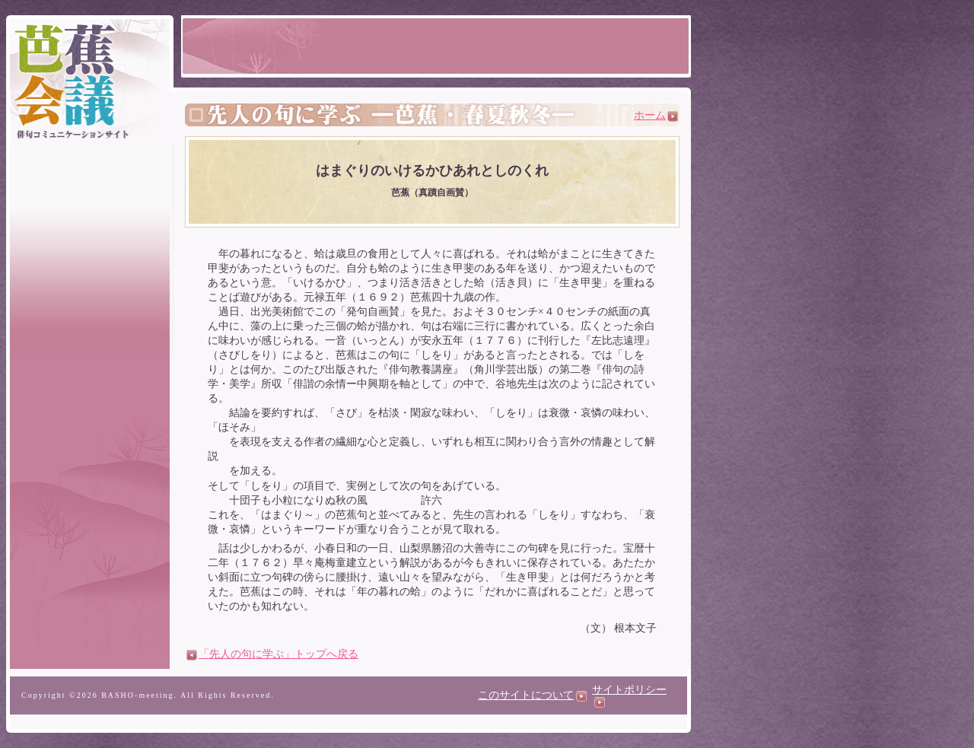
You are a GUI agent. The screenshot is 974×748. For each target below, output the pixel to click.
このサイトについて (532, 695)
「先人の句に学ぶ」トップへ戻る (272, 654)
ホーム (656, 115)
